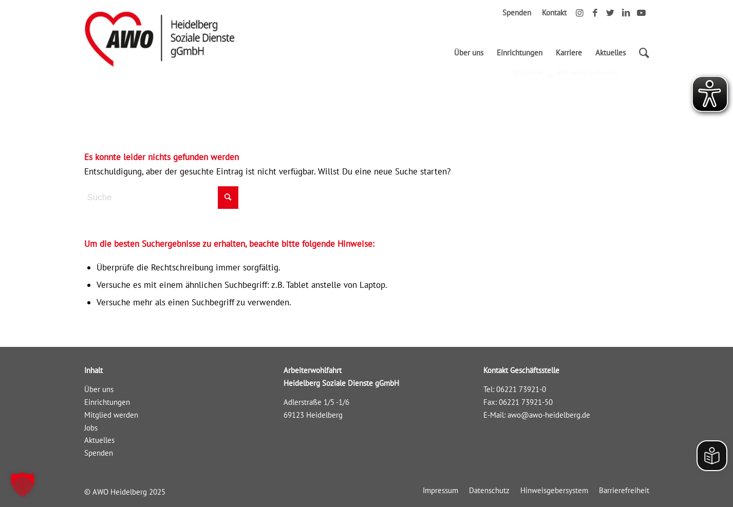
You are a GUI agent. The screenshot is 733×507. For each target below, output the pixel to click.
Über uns (99, 389)
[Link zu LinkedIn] (625, 13)
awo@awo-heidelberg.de (549, 415)
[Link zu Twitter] (610, 13)
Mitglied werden (111, 415)
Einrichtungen (107, 402)
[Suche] (640, 53)
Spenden (516, 12)
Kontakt (554, 12)
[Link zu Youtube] (641, 13)
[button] (22, 484)
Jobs (91, 428)
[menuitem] (468, 53)
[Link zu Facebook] (595, 13)
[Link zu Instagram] (579, 13)
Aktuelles (99, 440)
